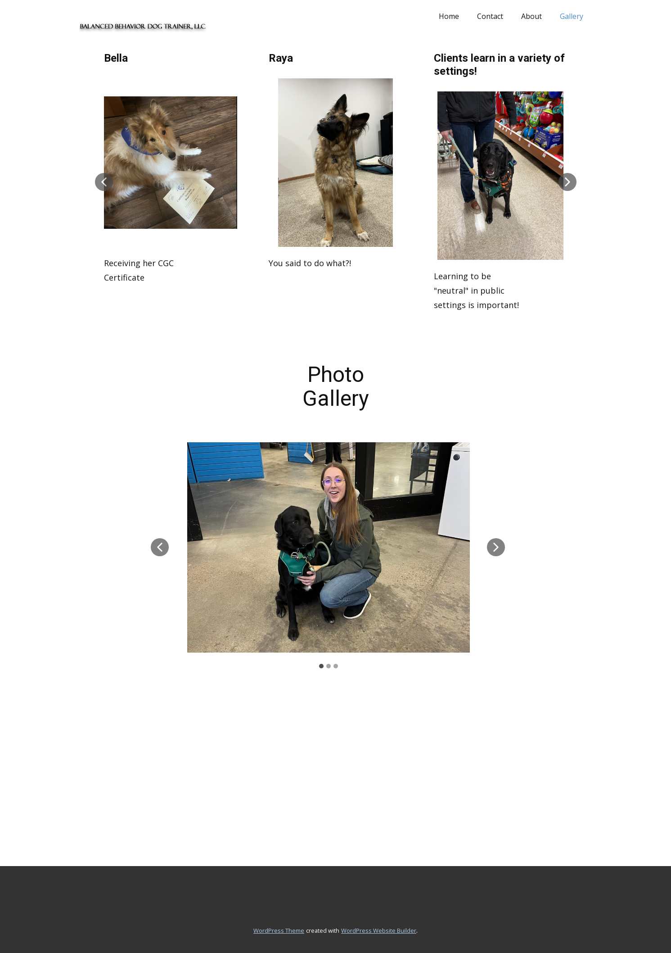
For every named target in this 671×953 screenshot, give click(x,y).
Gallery (571, 16)
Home (449, 16)
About (531, 16)
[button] (104, 182)
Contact (490, 16)
